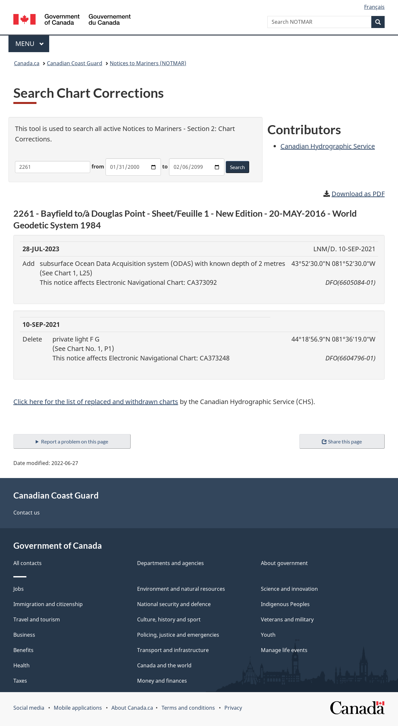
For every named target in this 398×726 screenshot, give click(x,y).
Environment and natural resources (181, 588)
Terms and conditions (188, 707)
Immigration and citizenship (48, 604)
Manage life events (284, 650)
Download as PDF (358, 193)
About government (284, 563)
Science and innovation (289, 588)
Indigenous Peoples (285, 604)
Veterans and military (287, 619)
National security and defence (174, 604)
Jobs (18, 588)
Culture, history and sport (169, 619)
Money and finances (162, 680)
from (98, 166)
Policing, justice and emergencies (178, 634)
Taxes (20, 680)
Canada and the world (164, 665)
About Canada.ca (132, 707)
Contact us (26, 512)
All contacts (27, 563)
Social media (28, 707)
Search (237, 167)
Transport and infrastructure (173, 650)
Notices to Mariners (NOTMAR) (148, 63)
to (165, 166)
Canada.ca (26, 63)
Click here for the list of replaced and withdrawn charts (95, 401)
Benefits (23, 650)
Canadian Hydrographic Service (327, 146)
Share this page (342, 441)
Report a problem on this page (74, 441)
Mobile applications (78, 707)
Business (24, 634)
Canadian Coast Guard (74, 63)
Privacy (233, 707)
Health (21, 665)
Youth (268, 634)
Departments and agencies (170, 563)
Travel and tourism (36, 619)
